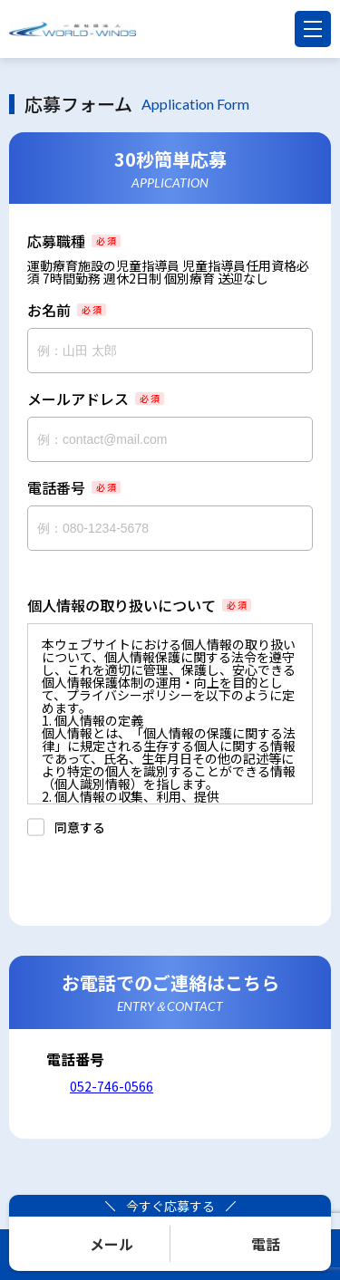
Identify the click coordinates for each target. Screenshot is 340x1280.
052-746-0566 (111, 1086)
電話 (265, 1244)
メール (111, 1244)
